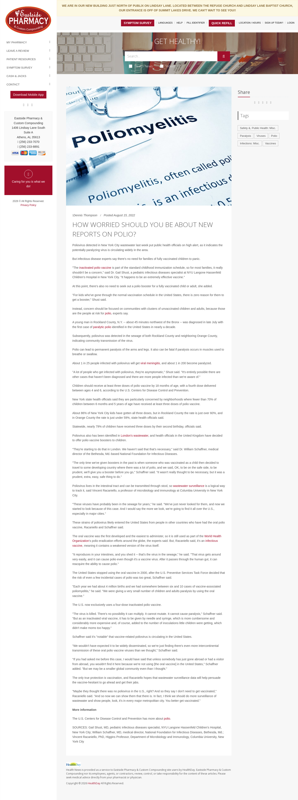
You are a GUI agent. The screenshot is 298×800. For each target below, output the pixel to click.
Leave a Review (18, 50)
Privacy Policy (28, 205)
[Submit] (223, 56)
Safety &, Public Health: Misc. (258, 128)
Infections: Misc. (249, 143)
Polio (274, 135)
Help (180, 22)
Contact (13, 84)
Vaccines (270, 143)
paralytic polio (102, 327)
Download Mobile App (28, 94)
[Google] (28, 105)
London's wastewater (134, 435)
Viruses (261, 135)
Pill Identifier (196, 22)
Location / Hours (250, 22)
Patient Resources (21, 59)
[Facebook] (23, 105)
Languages (165, 22)
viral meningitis (150, 363)
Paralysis (245, 135)
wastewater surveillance (188, 486)
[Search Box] (171, 56)
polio (108, 313)
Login (290, 22)
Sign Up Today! (274, 22)
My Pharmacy (17, 42)
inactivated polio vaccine (95, 267)
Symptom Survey (19, 67)
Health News (141, 66)
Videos (168, 66)
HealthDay (94, 783)
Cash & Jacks (16, 76)
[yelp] (32, 105)
